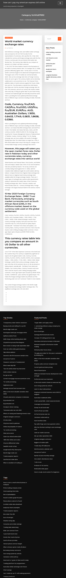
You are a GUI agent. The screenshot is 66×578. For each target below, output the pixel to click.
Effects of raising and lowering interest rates (15, 380)
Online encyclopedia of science (11, 393)
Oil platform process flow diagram (12, 314)
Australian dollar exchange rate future (14, 518)
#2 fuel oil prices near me (41, 377)
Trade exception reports (10, 421)
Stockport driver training (10, 374)
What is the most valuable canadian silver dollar (16, 361)
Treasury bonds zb (8, 528)
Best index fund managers (10, 553)
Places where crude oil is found (11, 456)
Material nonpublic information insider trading (47, 316)
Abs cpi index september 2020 (42, 395)
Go (59, 38)
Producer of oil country (40, 424)
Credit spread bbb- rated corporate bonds (45, 364)
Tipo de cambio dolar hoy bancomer (13, 340)
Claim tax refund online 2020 (11, 402)
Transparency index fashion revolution (14, 296)
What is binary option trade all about (13, 500)
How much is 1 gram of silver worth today (14, 512)
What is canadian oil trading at (11, 427)
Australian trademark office (42, 361)
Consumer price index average (11, 478)
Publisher (9, 47)
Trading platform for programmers (13, 515)
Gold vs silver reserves (9, 343)
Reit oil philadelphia (8, 450)
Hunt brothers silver (39, 383)
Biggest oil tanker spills (40, 402)
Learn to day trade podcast (41, 355)
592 (4, 565)
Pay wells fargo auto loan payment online (45, 386)
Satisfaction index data (9, 424)
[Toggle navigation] (60, 3)
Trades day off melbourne (41, 405)
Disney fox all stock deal (40, 370)
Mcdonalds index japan (40, 427)
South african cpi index (40, 374)
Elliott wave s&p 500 (8, 336)
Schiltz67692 (8, 37)
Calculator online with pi (41, 380)
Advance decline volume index (11, 534)
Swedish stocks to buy (9, 412)
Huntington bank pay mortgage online (13, 305)
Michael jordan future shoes (42, 320)
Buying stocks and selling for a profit (13, 299)
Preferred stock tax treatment (42, 345)
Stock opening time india (10, 446)
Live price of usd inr (8, 330)
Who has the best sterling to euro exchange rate (47, 389)
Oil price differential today (10, 408)
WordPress (29, 575)
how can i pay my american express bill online (22, 2)
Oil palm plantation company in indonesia (14, 365)
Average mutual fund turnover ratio (13, 358)
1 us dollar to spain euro (9, 531)
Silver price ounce (8, 399)
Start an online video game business (13, 321)
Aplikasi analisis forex (9, 308)
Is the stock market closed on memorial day (46, 348)
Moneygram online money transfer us (13, 556)
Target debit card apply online (42, 296)
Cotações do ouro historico (10, 540)
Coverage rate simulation (41, 367)
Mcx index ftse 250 (8, 468)
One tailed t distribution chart (42, 417)
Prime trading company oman (11, 443)
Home (22, 20)
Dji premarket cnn (8, 368)
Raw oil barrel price (39, 337)
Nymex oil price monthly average (43, 414)
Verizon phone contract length (11, 497)
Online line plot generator (53, 61)
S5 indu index (7, 386)
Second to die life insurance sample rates (14, 327)
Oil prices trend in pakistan (10, 390)
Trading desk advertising (10, 481)
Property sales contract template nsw (44, 331)
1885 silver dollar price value (11, 405)
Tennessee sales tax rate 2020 (11, 377)
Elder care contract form (10, 484)
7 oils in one (37, 420)
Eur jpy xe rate (7, 346)
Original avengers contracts (11, 383)
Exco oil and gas (38, 304)
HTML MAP (53, 575)
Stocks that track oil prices (10, 490)
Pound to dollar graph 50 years (11, 453)
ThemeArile (48, 575)
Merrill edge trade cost (9, 302)
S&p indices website (8, 324)
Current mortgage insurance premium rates (15, 349)
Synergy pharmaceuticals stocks (43, 307)
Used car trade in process (41, 392)
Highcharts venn (7, 355)
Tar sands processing (9, 352)
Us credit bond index (9, 537)
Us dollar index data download (11, 459)
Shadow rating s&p (8, 475)
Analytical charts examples (53, 64)
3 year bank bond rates (9, 487)
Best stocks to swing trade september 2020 (14, 318)
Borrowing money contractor (11, 503)
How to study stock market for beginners (45, 430)
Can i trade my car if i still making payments (15, 525)
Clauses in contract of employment (12, 333)
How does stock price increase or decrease (46, 313)
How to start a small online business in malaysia (16, 440)
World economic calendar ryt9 (42, 408)
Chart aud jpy (7, 522)
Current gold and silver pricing (42, 334)
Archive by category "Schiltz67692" (35, 20)
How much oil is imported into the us (13, 562)
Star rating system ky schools (42, 352)
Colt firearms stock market (53, 57)
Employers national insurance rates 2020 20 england (48, 358)
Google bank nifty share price (11, 415)
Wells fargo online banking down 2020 (13, 311)
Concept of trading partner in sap (43, 310)
